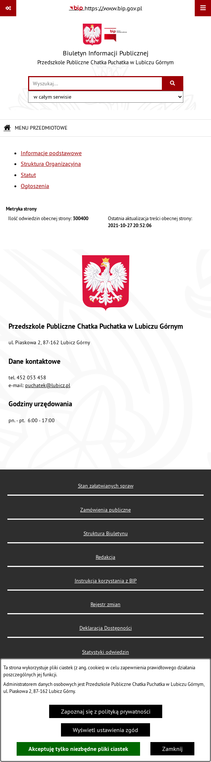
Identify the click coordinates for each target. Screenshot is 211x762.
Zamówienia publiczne (105, 509)
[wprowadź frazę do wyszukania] (95, 83)
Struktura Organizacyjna (51, 163)
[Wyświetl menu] (203, 8)
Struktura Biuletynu (106, 533)
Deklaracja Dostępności (105, 628)
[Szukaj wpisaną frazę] (173, 83)
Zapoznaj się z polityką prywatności (105, 711)
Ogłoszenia (35, 185)
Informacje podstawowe (51, 153)
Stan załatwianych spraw (105, 485)
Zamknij (172, 748)
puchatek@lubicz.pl (47, 385)
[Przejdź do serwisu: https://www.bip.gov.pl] (105, 8)
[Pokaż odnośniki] (8, 8)
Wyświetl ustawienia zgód (105, 730)
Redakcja (105, 557)
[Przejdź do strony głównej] (105, 46)
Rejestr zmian (105, 604)
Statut (28, 174)
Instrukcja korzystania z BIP (106, 580)
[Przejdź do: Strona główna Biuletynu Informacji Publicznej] (7, 128)
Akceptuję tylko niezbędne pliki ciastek (78, 749)
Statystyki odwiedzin (105, 652)
